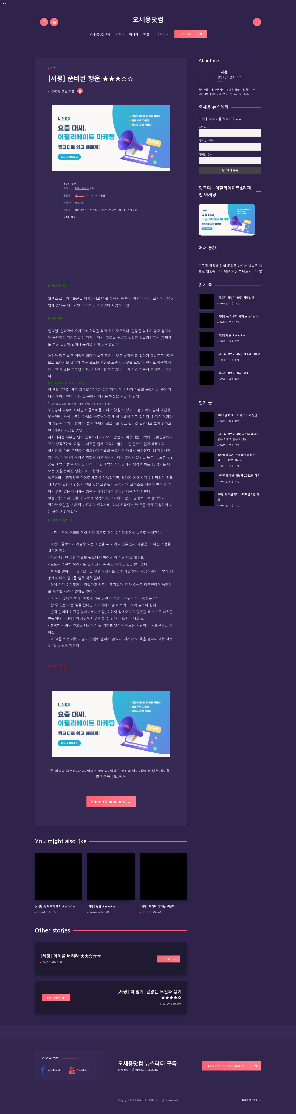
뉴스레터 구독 (190, 34)
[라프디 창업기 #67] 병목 (233, 373)
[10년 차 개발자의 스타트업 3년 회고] (206, 498)
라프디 (160, 34)
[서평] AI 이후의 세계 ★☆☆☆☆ (55, 906)
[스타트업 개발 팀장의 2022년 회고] (206, 479)
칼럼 (146, 34)
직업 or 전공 (206, 140)
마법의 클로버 (65, 770)
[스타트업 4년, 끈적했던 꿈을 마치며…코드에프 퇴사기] (206, 459)
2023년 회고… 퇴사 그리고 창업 (237, 415)
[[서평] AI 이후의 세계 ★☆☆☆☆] (206, 320)
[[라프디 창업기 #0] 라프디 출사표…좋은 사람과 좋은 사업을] (206, 438)
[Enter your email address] (231, 1066)
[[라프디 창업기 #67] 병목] (206, 377)
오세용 (222, 72)
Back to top (251, 1100)
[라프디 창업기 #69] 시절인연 (235, 297)
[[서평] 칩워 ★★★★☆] (206, 339)
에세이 (133, 34)
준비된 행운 (69, 184)
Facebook (50, 1070)
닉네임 (202, 127)
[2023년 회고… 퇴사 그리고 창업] (206, 419)
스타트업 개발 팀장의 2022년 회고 (238, 475)
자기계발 (79, 203)
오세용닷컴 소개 (100, 34)
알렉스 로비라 (82, 188)
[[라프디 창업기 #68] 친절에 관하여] (206, 358)
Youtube (79, 1070)
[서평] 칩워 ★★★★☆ (101, 906)
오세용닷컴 (148, 20)
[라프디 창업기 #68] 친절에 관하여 (238, 354)
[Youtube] (54, 22)
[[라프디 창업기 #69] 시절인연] (206, 301)
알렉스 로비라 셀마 (124, 770)
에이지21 (79, 196)
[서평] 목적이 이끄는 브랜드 (157, 906)
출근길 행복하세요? (88, 298)
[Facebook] (44, 22)
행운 (122, 776)
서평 (119, 34)
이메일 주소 (206, 154)
